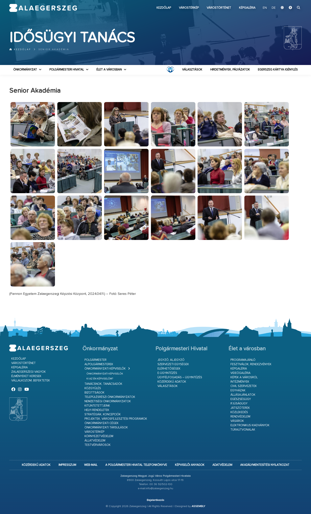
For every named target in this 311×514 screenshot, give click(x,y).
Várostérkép (189, 7)
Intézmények (239, 381)
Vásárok (237, 420)
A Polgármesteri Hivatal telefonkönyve (136, 464)
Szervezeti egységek (173, 364)
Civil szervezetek (243, 386)
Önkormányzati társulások (106, 427)
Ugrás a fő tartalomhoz (292, 2)
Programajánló (242, 359)
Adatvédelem (222, 464)
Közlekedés (239, 412)
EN (265, 8)
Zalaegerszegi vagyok (28, 371)
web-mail (90, 464)
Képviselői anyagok (189, 464)
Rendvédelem (240, 416)
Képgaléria (247, 7)
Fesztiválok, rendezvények (251, 364)
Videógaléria (240, 373)
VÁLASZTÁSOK (192, 69)
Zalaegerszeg (43, 8)
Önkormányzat (25, 69)
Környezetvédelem (98, 436)
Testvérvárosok (97, 444)
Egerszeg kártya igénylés (278, 69)
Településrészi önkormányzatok (109, 397)
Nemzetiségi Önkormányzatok (107, 401)
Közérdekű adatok (171, 381)
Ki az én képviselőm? (99, 378)
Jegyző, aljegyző (170, 359)
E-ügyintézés (167, 373)
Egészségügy (240, 399)
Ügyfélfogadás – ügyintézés (179, 377)
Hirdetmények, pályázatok (230, 69)
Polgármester (95, 359)
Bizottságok (94, 392)
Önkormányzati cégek (101, 423)
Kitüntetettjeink (97, 405)
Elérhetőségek (168, 368)
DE (274, 8)
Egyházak (238, 390)
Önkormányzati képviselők (105, 368)
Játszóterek (240, 407)
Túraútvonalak (242, 429)
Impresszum (67, 464)
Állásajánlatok (242, 394)
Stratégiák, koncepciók (102, 414)
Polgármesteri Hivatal (66, 69)
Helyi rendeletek (96, 410)
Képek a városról (244, 377)
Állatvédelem (94, 440)
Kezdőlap (163, 7)
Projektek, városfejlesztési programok (115, 418)
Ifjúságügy (239, 403)
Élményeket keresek (26, 376)
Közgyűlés (92, 388)
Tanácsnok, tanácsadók (103, 383)
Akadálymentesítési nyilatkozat (264, 464)
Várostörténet (219, 7)
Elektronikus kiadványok (250, 425)
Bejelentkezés (155, 500)
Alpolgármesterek (98, 364)
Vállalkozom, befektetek (30, 380)
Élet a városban (109, 69)
